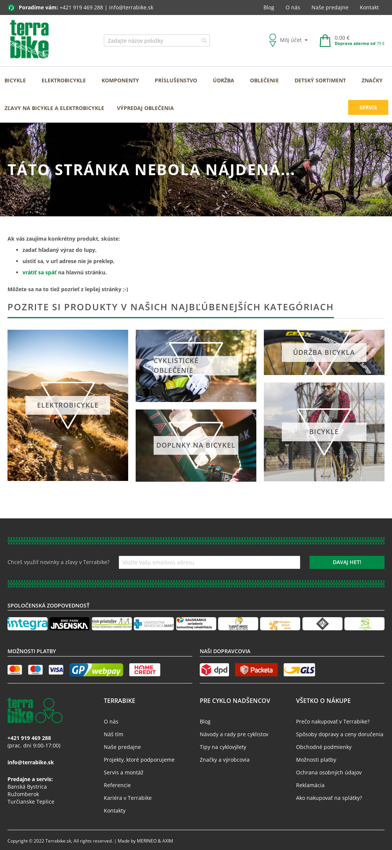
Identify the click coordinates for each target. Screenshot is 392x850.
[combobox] (157, 40)
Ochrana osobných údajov (329, 772)
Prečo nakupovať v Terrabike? (333, 721)
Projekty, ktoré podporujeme (139, 759)
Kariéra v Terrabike (128, 797)
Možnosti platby (316, 759)
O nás (293, 7)
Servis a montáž (124, 772)
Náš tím (113, 734)
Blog (268, 7)
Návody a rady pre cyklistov (234, 734)
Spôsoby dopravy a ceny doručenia (339, 734)
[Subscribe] (347, 562)
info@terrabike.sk (131, 7)
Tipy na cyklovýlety (223, 746)
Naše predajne (330, 7)
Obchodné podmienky (324, 746)
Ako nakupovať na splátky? (329, 797)
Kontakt (369, 7)
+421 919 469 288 (81, 7)
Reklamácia (310, 785)
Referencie (117, 785)
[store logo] (29, 40)
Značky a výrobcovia (225, 759)
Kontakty (115, 810)
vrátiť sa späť (39, 272)
